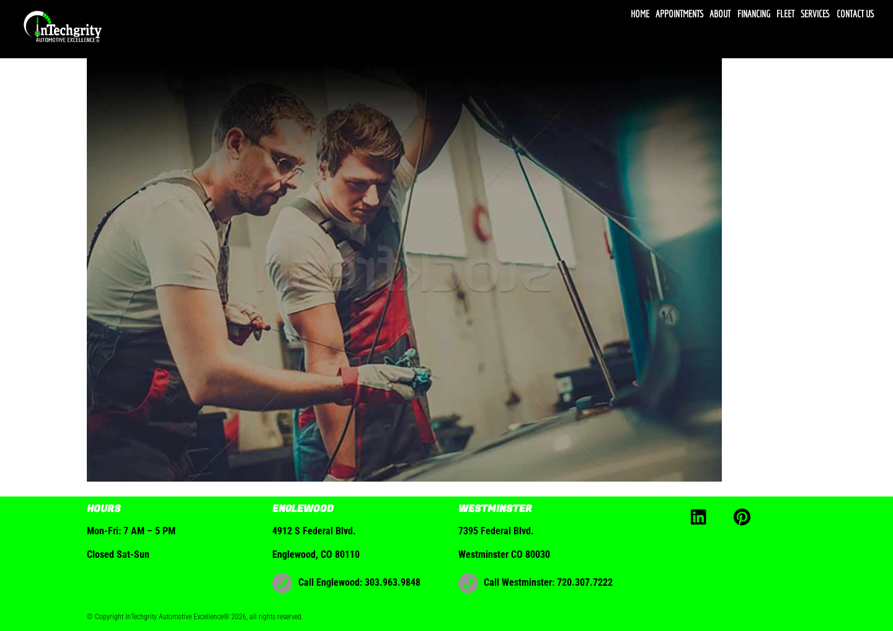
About (720, 13)
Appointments (679, 13)
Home (640, 13)
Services (815, 13)
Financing (753, 13)
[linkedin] (702, 516)
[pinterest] (744, 516)
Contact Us (855, 13)
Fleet (785, 13)
